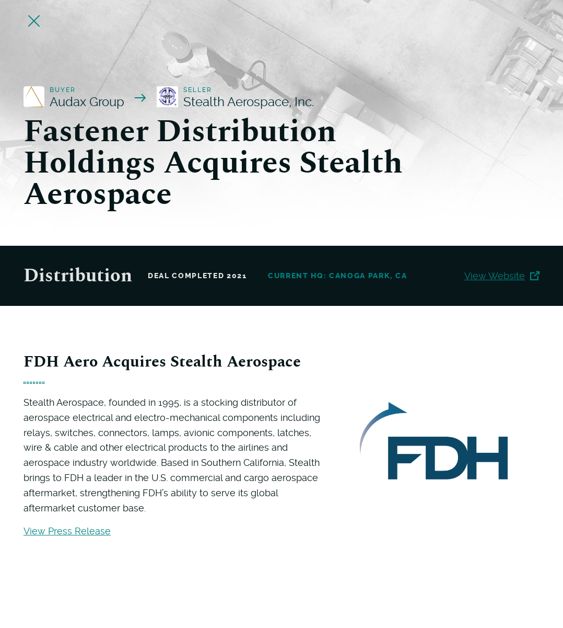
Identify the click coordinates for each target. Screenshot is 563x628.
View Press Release (67, 531)
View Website (501, 275)
